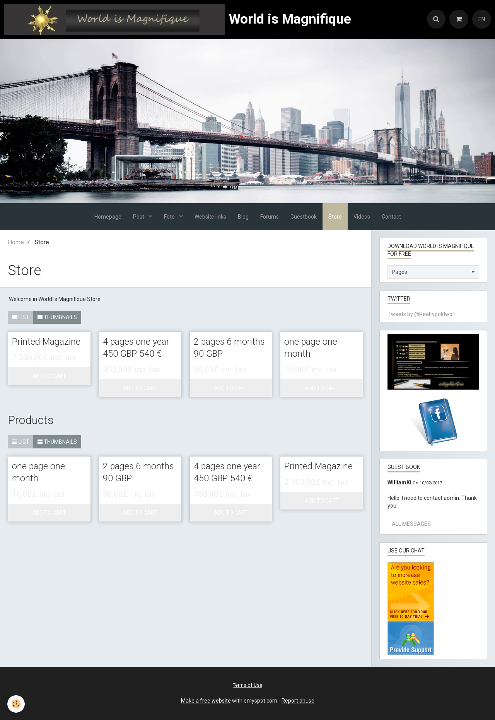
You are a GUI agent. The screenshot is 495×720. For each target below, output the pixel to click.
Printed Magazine (47, 342)
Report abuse (298, 701)
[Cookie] (16, 704)
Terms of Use (247, 685)
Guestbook (303, 217)
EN (481, 19)
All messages (411, 524)
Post (139, 217)
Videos (361, 217)
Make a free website (206, 701)
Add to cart (49, 376)
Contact (391, 217)
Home (16, 242)
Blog (243, 217)
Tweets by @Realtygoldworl (421, 314)
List (20, 317)
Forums (269, 217)
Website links (210, 217)
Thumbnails (57, 317)
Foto (170, 217)
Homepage (107, 217)
